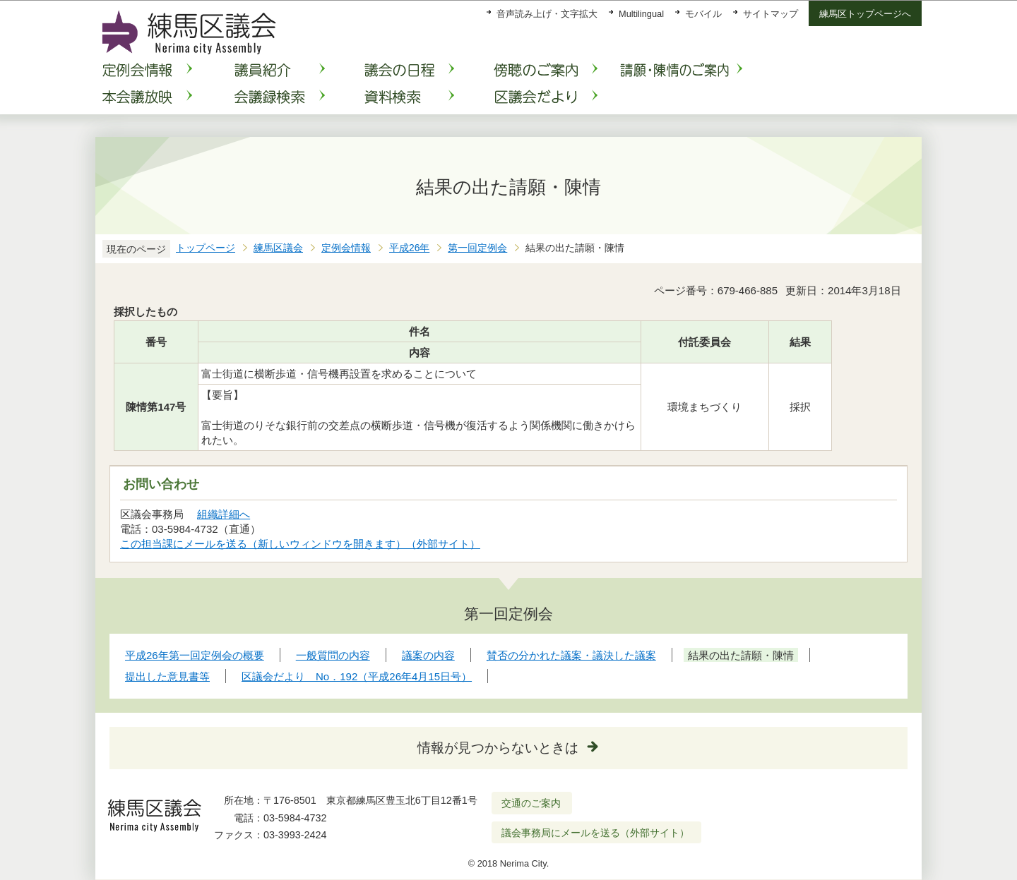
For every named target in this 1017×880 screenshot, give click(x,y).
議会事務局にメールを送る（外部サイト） (595, 832)
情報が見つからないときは (497, 747)
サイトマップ (770, 13)
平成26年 (409, 248)
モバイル (703, 13)
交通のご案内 (531, 803)
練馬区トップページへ (865, 13)
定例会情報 (346, 248)
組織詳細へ (223, 514)
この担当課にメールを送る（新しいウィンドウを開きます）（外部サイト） (300, 544)
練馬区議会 (278, 248)
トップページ (205, 248)
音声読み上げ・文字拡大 (546, 13)
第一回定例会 (477, 248)
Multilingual (641, 13)
